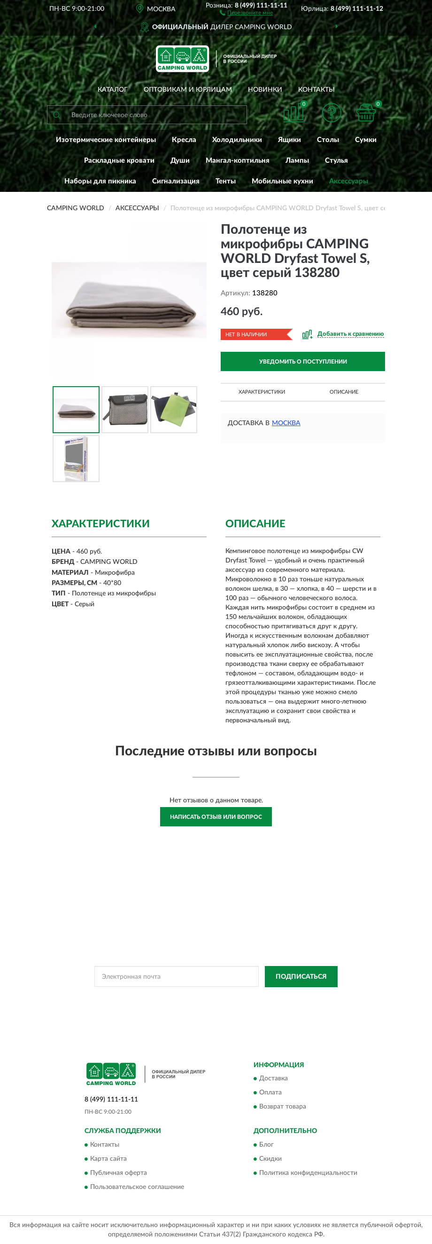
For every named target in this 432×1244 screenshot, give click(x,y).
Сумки (366, 139)
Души (180, 160)
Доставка (273, 1079)
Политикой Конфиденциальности (262, 998)
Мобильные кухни (282, 181)
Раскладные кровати (119, 160)
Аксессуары (348, 181)
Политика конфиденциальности (308, 1173)
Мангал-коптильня (238, 160)
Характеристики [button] (262, 392)
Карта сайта (108, 1159)
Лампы (297, 160)
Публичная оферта (118, 1173)
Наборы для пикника (100, 181)
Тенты (226, 181)
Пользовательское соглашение (137, 1187)
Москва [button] (286, 423)
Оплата (270, 1093)
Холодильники (237, 139)
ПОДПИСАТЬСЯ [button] (301, 977)
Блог (266, 1144)
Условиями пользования (193, 1006)
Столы (328, 139)
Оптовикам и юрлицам (188, 90)
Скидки (270, 1159)
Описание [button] (344, 392)
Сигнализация (176, 181)
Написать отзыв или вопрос (216, 817)
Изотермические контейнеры (106, 139)
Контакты (316, 90)
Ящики (289, 139)
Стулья (336, 160)
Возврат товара (282, 1107)
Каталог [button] (113, 90)
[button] (246, 12)
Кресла (184, 139)
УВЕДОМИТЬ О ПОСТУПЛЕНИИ (303, 361)
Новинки (265, 90)
